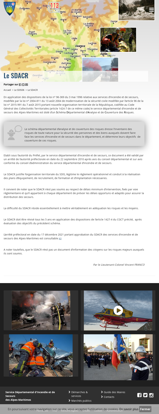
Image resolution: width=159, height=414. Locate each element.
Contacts (109, 397)
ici (60, 238)
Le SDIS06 (19, 89)
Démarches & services (79, 394)
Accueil (7, 89)
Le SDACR (33, 89)
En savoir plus (128, 409)
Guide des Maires (114, 392)
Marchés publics (81, 400)
